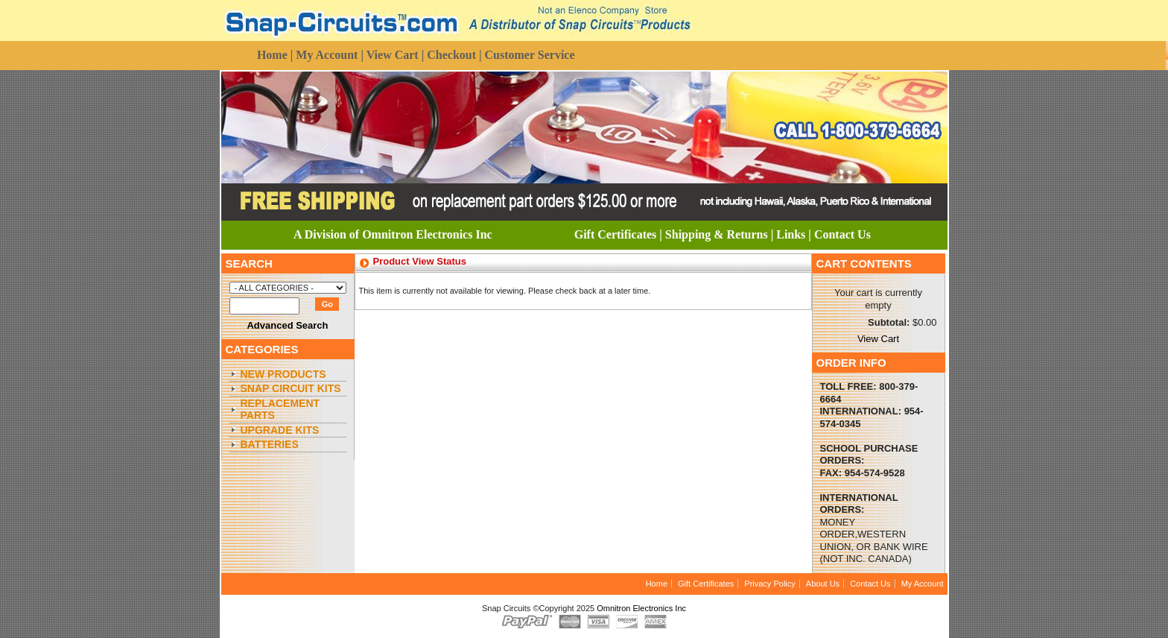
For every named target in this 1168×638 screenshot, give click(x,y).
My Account (922, 583)
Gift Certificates (706, 583)
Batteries (270, 444)
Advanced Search (287, 325)
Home (656, 583)
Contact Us (870, 583)
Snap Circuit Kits (291, 388)
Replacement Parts (280, 409)
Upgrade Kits (280, 430)
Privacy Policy (769, 583)
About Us (823, 583)
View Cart (878, 338)
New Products (283, 374)
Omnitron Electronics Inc (641, 608)
